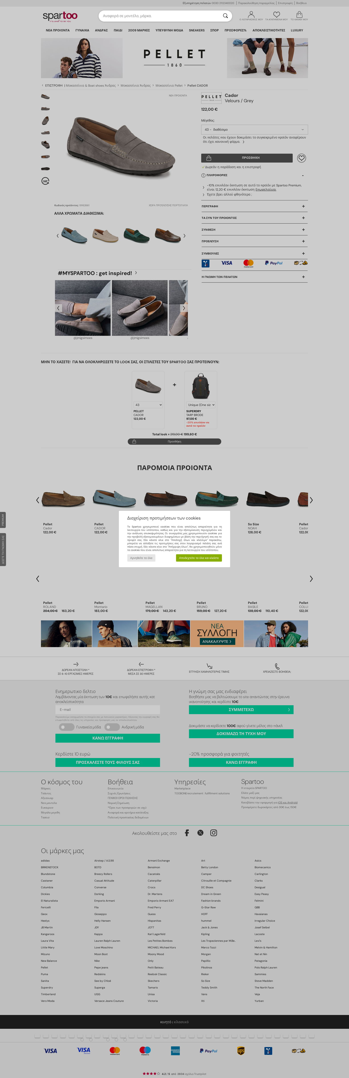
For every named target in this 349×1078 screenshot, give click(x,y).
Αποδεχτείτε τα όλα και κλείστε (199, 558)
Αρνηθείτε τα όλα (141, 558)
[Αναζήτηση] (225, 16)
